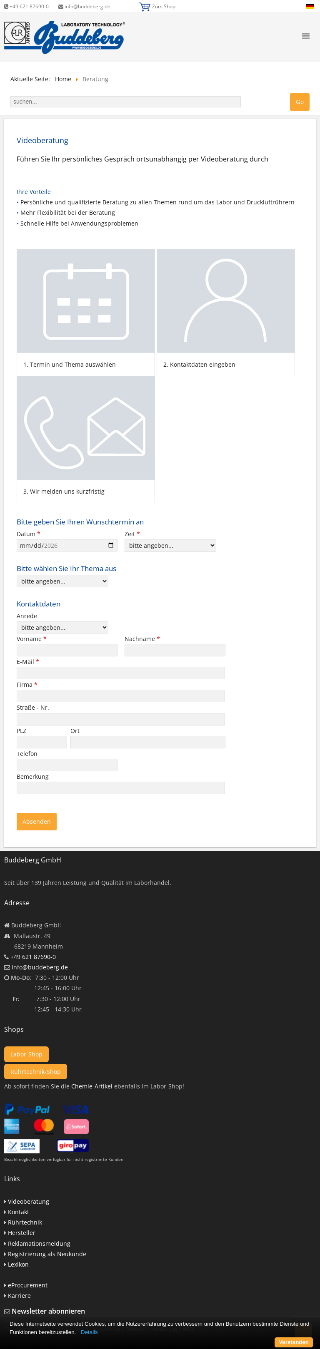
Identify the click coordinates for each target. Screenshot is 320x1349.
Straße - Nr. (34, 707)
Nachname (142, 639)
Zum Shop (163, 6)
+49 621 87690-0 (26, 6)
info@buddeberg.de (84, 6)
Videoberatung (28, 1201)
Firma (27, 684)
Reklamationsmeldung (39, 1243)
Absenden (36, 821)
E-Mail (28, 662)
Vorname (32, 639)
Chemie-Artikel (91, 1086)
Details (89, 1332)
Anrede (27, 616)
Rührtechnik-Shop (35, 1072)
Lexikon (18, 1264)
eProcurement (28, 1285)
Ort (75, 731)
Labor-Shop (26, 1054)
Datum (28, 534)
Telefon (28, 754)
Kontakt (18, 1212)
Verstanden (294, 1342)
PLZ (22, 731)
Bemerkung (33, 776)
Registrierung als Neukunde (47, 1254)
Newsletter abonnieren (48, 1311)
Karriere (19, 1295)
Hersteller (21, 1233)
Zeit (132, 534)
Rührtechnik (25, 1222)
